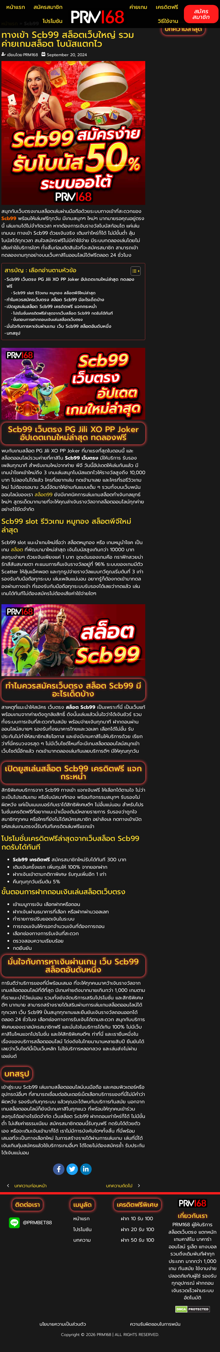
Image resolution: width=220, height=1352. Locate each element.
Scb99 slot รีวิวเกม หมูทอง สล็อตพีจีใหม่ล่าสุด (54, 293)
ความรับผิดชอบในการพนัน (155, 1324)
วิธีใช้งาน (168, 21)
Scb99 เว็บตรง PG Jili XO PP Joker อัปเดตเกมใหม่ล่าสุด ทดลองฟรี (70, 282)
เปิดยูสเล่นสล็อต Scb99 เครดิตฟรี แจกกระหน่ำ (52, 306)
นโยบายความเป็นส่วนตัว (63, 1324)
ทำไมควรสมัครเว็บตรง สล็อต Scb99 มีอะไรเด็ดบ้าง (55, 299)
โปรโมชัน (52, 21)
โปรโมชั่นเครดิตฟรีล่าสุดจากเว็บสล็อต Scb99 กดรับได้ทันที (63, 313)
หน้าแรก (15, 7)
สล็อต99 (43, 494)
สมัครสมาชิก (48, 7)
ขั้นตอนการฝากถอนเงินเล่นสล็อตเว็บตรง (48, 320)
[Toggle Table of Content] (132, 271)
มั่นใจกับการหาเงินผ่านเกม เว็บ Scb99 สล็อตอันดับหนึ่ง (59, 326)
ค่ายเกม (138, 7)
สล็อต (17, 549)
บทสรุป (13, 333)
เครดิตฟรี (167, 7)
